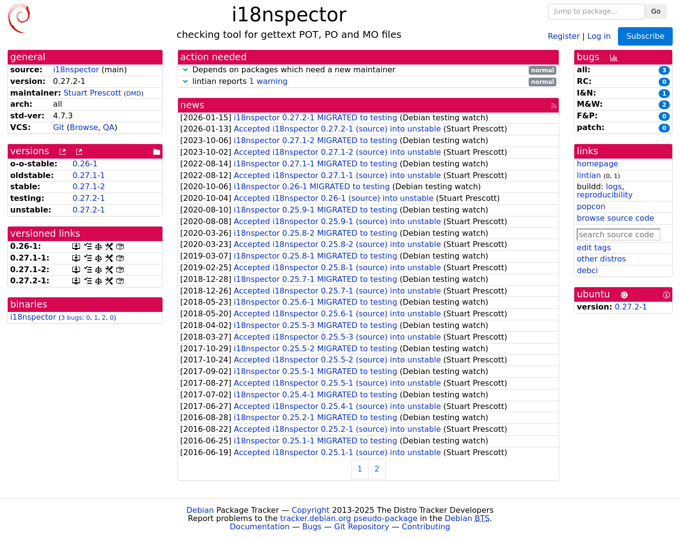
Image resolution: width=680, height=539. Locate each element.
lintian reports (368, 82)
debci (587, 270)
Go (656, 11)
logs (614, 186)
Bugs (312, 526)
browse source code (615, 218)
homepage (597, 163)
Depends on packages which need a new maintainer (368, 70)
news (192, 105)
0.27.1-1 (88, 175)
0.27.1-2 (88, 186)
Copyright (310, 510)
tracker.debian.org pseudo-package (349, 518)
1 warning (268, 81)
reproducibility (604, 194)
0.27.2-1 (88, 198)
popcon (591, 206)
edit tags (594, 247)
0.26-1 (84, 163)
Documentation (260, 526)
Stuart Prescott (92, 93)
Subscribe (645, 36)
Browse (84, 127)
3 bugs (71, 317)
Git (58, 127)
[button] (185, 69)
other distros (601, 258)
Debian (200, 510)
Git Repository (361, 526)
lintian (589, 175)
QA (108, 127)
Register (564, 35)
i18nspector (76, 69)
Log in (599, 35)
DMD (133, 93)
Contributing (426, 526)
